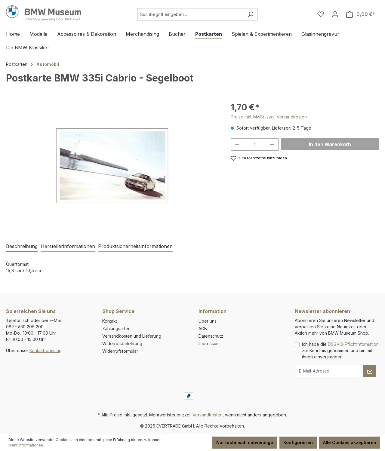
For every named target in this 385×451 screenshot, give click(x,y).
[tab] (22, 246)
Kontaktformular (44, 350)
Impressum (209, 343)
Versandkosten (207, 414)
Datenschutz (211, 336)
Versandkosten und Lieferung (131, 336)
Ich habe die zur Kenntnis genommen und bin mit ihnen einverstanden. (340, 350)
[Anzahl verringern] (237, 144)
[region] (112, 165)
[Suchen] (250, 14)
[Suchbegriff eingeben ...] (190, 14)
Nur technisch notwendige (244, 442)
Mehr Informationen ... (27, 445)
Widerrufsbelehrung (122, 343)
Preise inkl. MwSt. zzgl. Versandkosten (269, 116)
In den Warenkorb (330, 144)
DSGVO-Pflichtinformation (353, 344)
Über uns (208, 321)
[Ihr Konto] (335, 14)
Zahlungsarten (116, 328)
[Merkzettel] (320, 14)
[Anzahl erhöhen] (272, 144)
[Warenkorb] (360, 14)
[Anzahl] (254, 144)
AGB (203, 328)
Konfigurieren (298, 442)
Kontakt (109, 321)
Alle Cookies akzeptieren (349, 442)
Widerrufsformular (120, 351)
